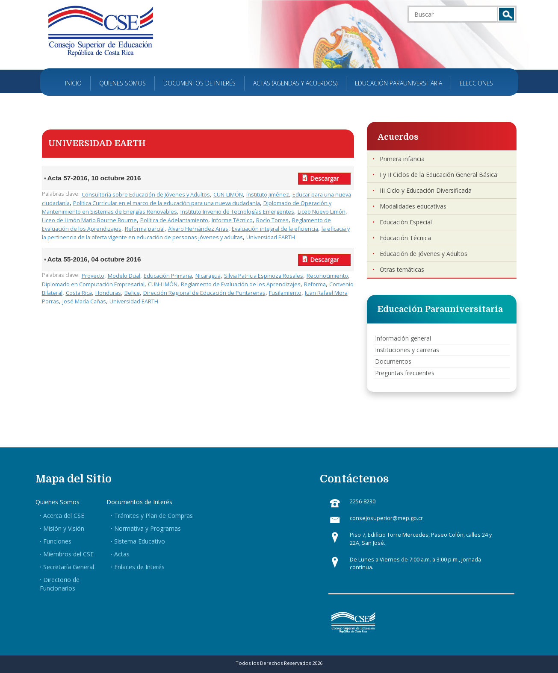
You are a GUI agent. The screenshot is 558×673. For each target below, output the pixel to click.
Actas (122, 554)
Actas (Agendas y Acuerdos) (295, 83)
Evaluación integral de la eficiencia (275, 228)
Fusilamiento (285, 293)
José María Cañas (84, 301)
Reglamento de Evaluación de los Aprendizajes (241, 284)
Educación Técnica (405, 238)
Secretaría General (68, 567)
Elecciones (476, 83)
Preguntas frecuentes (404, 373)
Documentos (393, 361)
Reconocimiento (327, 275)
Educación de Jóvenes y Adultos (423, 254)
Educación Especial (406, 222)
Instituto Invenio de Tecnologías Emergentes (237, 211)
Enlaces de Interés (139, 567)
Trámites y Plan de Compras (153, 515)
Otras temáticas (402, 269)
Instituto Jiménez (267, 194)
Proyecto (93, 275)
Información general (403, 338)
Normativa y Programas (147, 528)
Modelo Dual (124, 275)
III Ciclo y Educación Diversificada (426, 190)
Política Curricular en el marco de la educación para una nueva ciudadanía (166, 203)
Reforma (315, 284)
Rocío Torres (272, 220)
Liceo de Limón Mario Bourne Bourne (89, 220)
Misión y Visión (63, 528)
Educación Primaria (168, 275)
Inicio (73, 83)
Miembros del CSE (68, 554)
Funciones (57, 541)
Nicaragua (208, 275)
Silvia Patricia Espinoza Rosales (263, 275)
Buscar (506, 14)
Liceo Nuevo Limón (321, 211)
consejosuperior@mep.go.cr (386, 518)
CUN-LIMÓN (228, 194)
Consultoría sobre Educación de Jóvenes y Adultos (146, 194)
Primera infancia (402, 159)
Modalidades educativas (413, 206)
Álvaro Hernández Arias (198, 228)
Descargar (324, 178)
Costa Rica (79, 293)
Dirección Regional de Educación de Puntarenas (204, 293)
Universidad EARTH (270, 237)
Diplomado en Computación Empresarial (93, 284)
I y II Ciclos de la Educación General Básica (438, 174)
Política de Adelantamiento (174, 220)
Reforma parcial (145, 228)
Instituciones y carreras (407, 350)
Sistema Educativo (139, 541)
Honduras (108, 293)
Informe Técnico (232, 220)
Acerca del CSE (63, 515)
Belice (132, 293)
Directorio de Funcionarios (60, 584)
